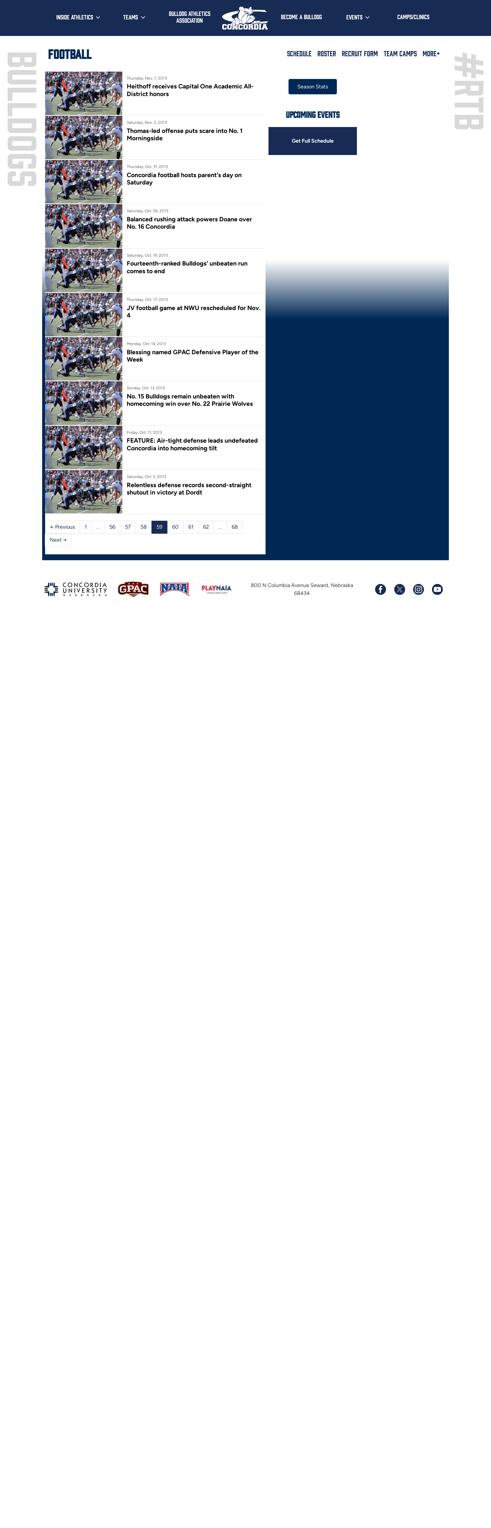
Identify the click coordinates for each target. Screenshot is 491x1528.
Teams (130, 17)
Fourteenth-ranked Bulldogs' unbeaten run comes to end (217, 291)
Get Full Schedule (349, 140)
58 (143, 598)
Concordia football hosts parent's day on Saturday (209, 188)
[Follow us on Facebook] (380, 647)
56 (112, 598)
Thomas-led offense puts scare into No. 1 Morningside (214, 137)
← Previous (62, 598)
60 (175, 598)
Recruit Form (360, 53)
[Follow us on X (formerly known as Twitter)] (399, 647)
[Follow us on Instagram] (418, 647)
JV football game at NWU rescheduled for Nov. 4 (207, 343)
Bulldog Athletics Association (189, 16)
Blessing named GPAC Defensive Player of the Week (211, 394)
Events (354, 17)
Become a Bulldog (301, 16)
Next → (255, 598)
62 (205, 598)
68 (234, 598)
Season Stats (348, 86)
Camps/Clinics (413, 16)
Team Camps (400, 53)
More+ (431, 53)
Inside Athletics (74, 17)
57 (128, 598)
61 (190, 598)
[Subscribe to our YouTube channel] (437, 647)
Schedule (299, 53)
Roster (326, 53)
